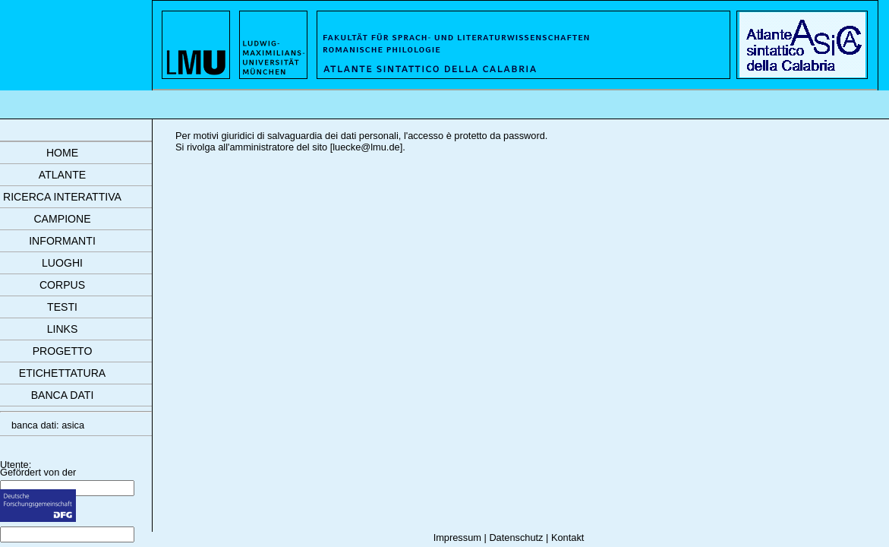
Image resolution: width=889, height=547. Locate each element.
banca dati (62, 395)
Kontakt (567, 537)
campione (61, 219)
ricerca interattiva (62, 197)
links (62, 329)
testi (62, 307)
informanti (62, 241)
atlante (62, 175)
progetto (63, 351)
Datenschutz (516, 537)
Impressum (457, 537)
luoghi (62, 263)
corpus (62, 285)
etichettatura (62, 373)
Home (62, 153)
